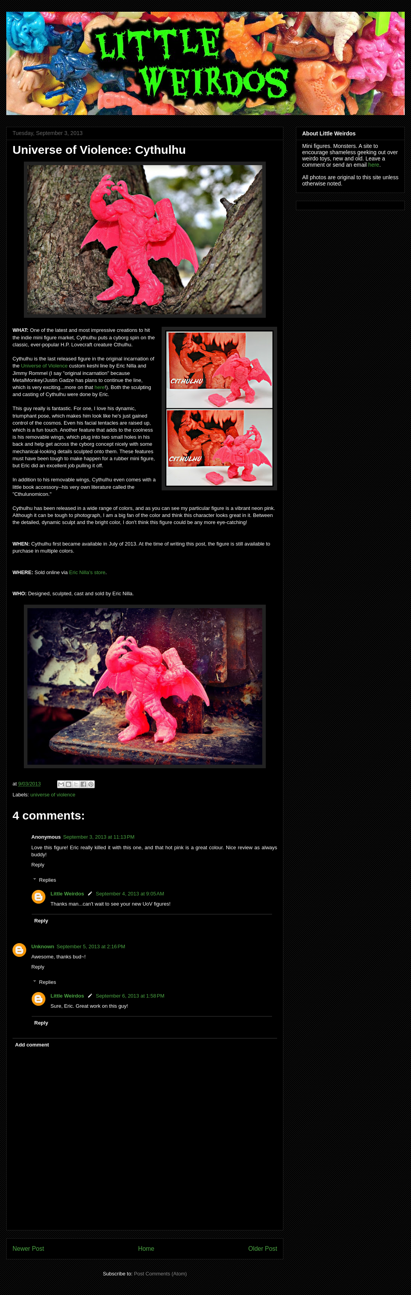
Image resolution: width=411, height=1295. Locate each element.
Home (146, 1248)
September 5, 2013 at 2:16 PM (91, 946)
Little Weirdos (67, 894)
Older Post (262, 1248)
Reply (37, 865)
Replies (47, 880)
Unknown (42, 946)
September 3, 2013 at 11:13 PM (98, 837)
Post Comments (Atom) (160, 1274)
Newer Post (28, 1248)
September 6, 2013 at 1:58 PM (130, 996)
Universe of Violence (44, 366)
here (100, 387)
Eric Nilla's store (87, 572)
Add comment (32, 1045)
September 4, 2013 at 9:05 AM (130, 894)
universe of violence (53, 795)
